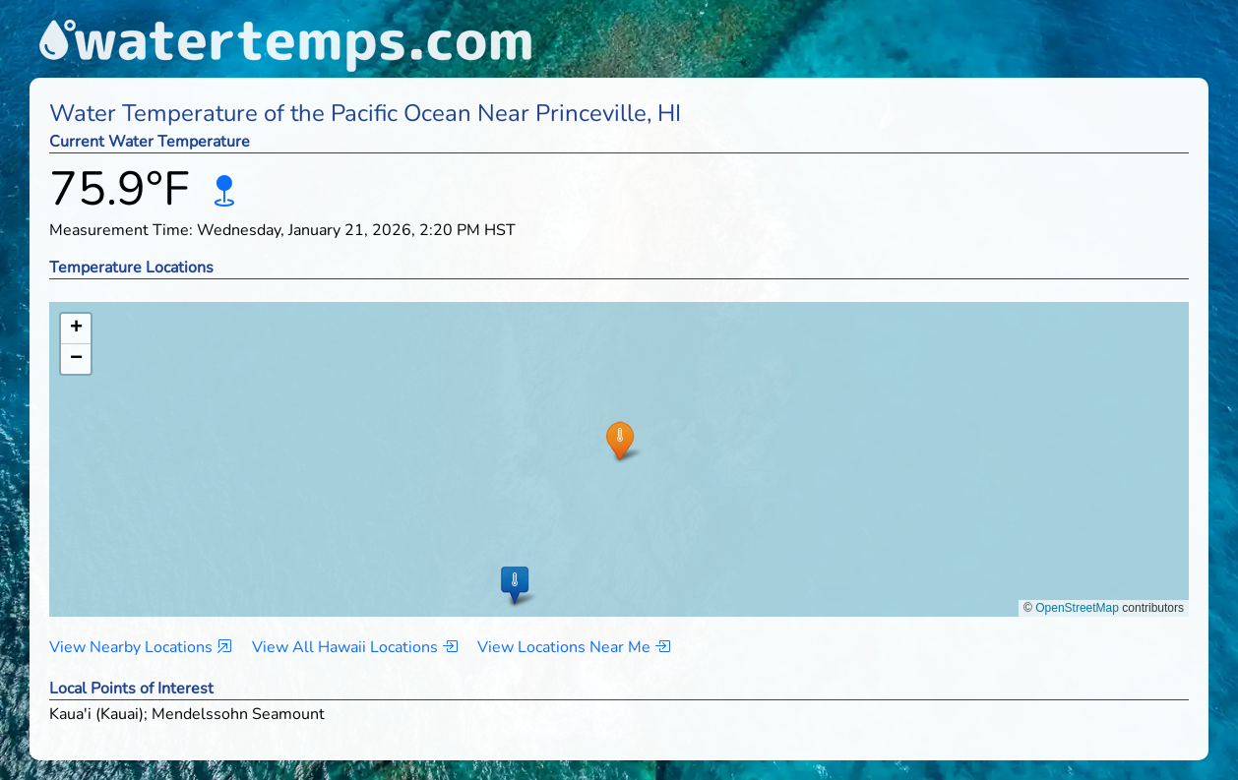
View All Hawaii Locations (355, 647)
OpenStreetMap (1077, 608)
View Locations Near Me (573, 647)
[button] (619, 440)
